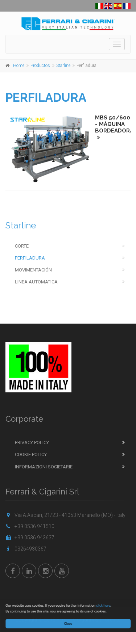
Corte (22, 246)
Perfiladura (30, 258)
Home (18, 65)
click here (104, 605)
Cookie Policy (31, 454)
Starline (63, 65)
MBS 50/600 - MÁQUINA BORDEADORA (114, 127)
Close (69, 623)
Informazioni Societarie (44, 466)
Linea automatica (36, 282)
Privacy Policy (32, 442)
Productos (40, 65)
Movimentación (33, 270)
